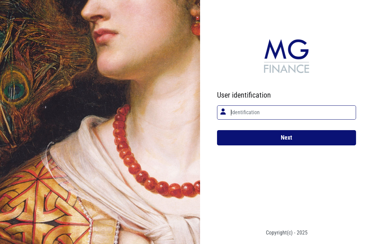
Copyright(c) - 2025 (287, 233)
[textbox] (286, 112)
